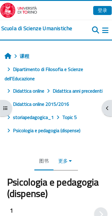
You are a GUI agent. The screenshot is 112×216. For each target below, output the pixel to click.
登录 (102, 10)
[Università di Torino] (18, 9)
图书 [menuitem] (44, 160)
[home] (36, 28)
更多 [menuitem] (63, 160)
